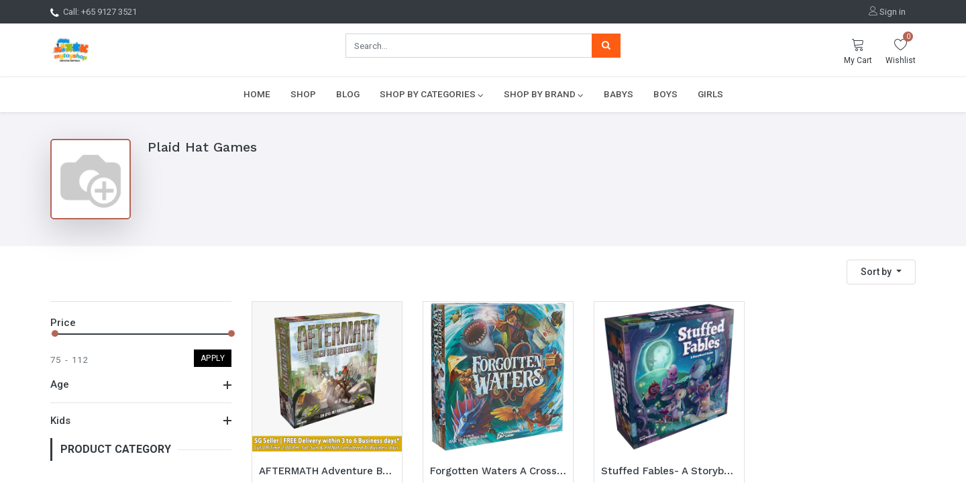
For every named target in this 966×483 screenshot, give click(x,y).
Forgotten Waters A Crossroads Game (498, 471)
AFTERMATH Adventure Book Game (327, 471)
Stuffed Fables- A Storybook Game (669, 471)
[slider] (55, 333)
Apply (213, 358)
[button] (881, 272)
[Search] (606, 46)
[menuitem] (257, 94)
